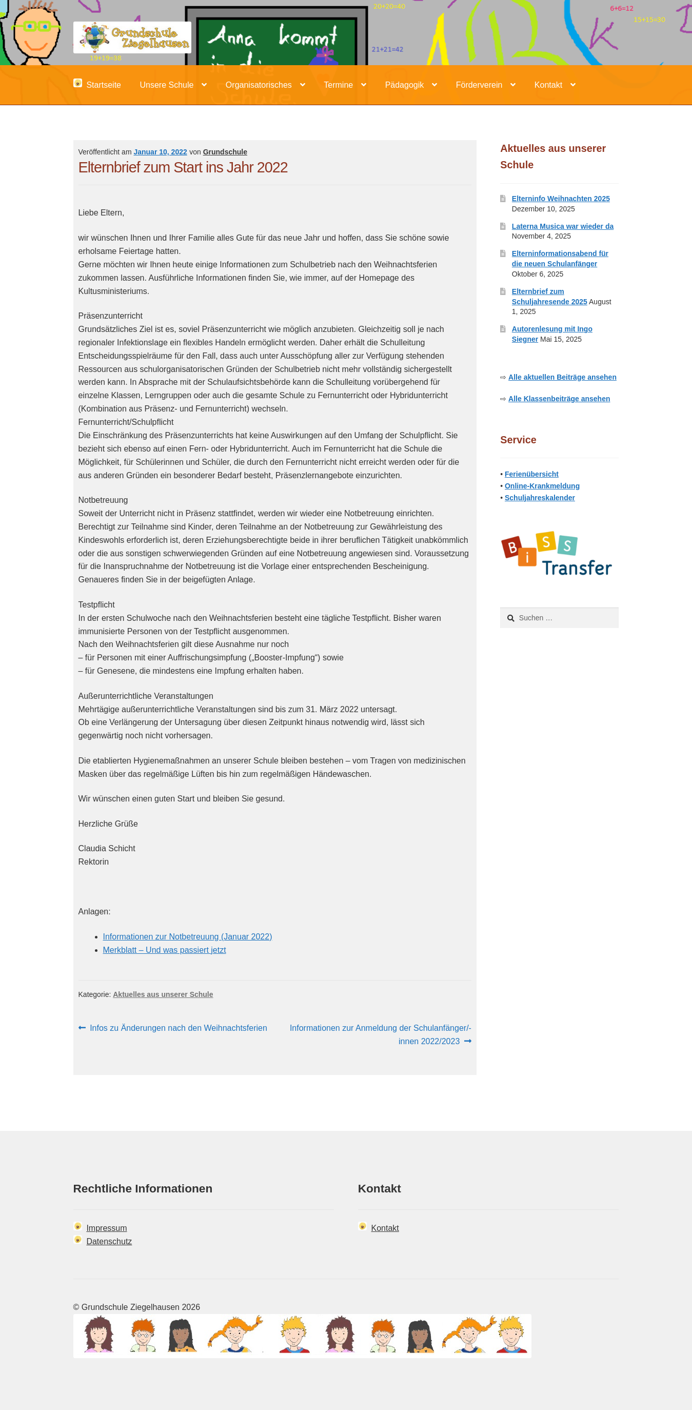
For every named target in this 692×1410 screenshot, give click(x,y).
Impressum (106, 1228)
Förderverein (479, 85)
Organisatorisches (259, 85)
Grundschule (225, 152)
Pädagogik (404, 85)
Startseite (97, 84)
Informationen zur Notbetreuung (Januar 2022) (187, 936)
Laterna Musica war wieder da (563, 226)
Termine (338, 85)
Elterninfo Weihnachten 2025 (561, 198)
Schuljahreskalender (540, 498)
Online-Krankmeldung (542, 486)
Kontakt (548, 85)
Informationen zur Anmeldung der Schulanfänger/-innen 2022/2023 (380, 1034)
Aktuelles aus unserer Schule (163, 994)
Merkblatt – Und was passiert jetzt (164, 950)
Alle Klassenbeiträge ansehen (559, 399)
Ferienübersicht (532, 474)
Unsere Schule (166, 85)
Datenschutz (109, 1241)
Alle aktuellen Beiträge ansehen (562, 377)
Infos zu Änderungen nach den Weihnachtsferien (178, 1028)
